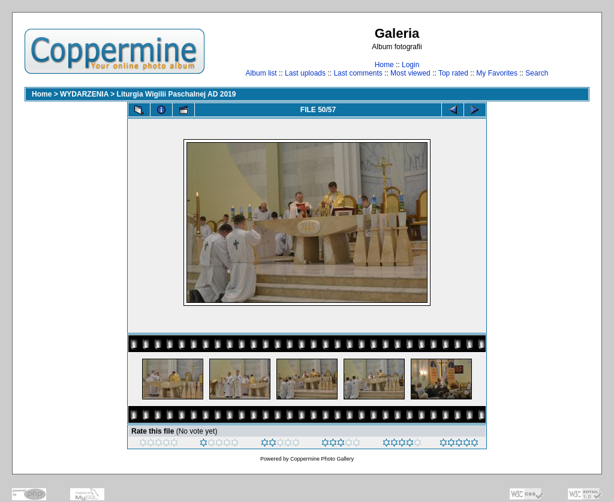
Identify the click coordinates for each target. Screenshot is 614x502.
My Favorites (496, 73)
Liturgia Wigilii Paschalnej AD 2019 (176, 94)
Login (410, 65)
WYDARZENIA (84, 94)
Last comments (357, 73)
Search (536, 73)
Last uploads (305, 73)
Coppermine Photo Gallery (322, 459)
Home (384, 65)
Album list (261, 73)
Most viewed (410, 73)
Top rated (453, 73)
